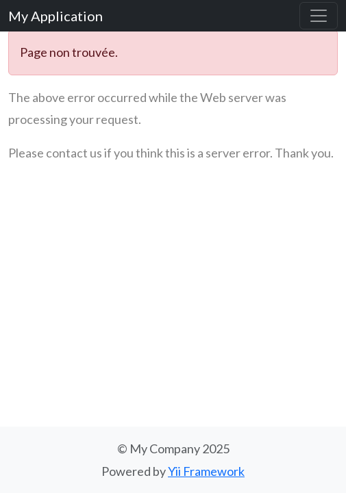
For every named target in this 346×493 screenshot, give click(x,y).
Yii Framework (206, 471)
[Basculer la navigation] (318, 15)
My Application (55, 16)
